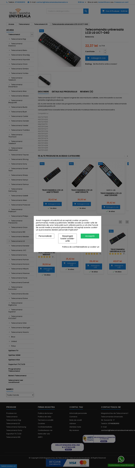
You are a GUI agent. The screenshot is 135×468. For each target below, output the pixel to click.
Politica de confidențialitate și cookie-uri (80, 247)
